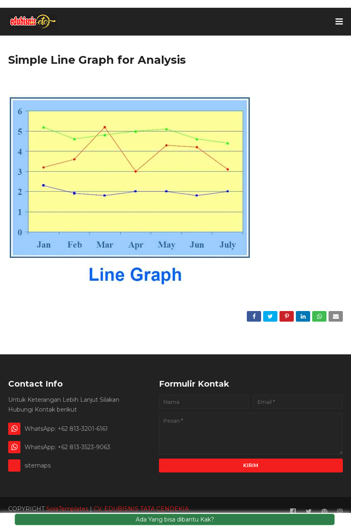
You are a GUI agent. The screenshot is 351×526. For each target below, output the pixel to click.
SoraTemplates (67, 509)
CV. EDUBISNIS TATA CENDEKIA (141, 509)
